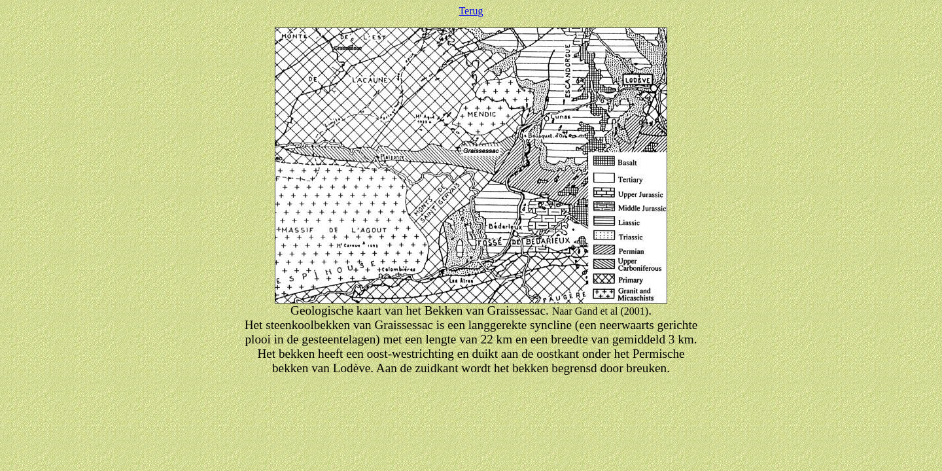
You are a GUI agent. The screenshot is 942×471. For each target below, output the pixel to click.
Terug (471, 10)
